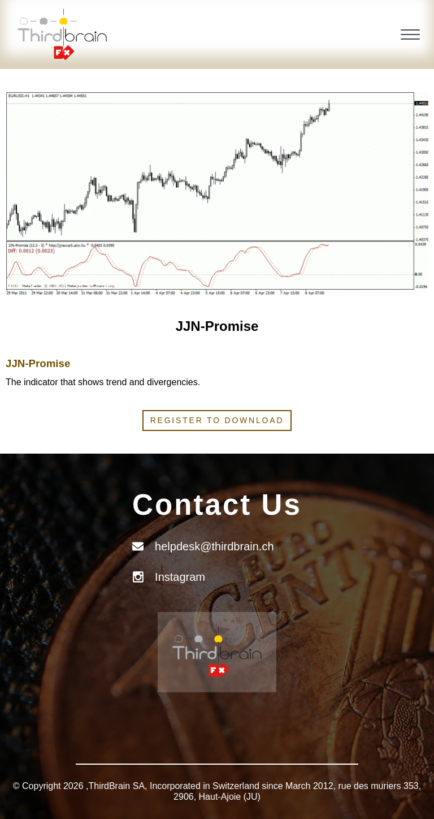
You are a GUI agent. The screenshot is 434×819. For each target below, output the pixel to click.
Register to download (217, 420)
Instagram (180, 577)
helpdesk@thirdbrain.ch (214, 546)
